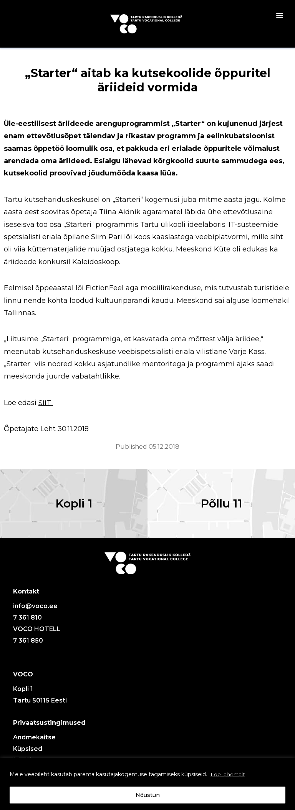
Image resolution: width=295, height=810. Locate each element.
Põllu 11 (221, 505)
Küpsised (27, 753)
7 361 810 (27, 621)
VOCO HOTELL (37, 633)
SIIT (45, 402)
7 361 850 (28, 644)
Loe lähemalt (228, 774)
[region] (147, 784)
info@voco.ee (35, 610)
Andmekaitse (34, 741)
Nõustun (148, 795)
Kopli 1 (74, 505)
